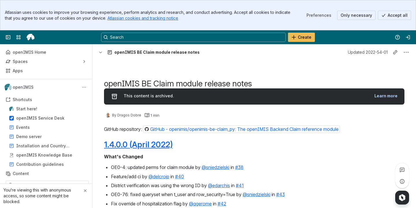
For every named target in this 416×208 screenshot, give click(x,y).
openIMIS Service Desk (40, 118)
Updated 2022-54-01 (368, 52)
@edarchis (219, 185)
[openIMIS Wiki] (30, 37)
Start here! (48, 109)
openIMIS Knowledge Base (44, 155)
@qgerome (200, 204)
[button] (241, 129)
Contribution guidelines (40, 164)
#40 (179, 176)
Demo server (48, 136)
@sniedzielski (215, 167)
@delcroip (158, 176)
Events (48, 127)
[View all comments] (402, 169)
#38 (239, 167)
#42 (222, 204)
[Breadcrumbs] (112, 52)
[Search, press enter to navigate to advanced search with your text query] (193, 37)
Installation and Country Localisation (41, 146)
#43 (280, 194)
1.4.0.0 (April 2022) (138, 144)
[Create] (301, 37)
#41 (240, 185)
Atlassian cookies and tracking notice (142, 18)
